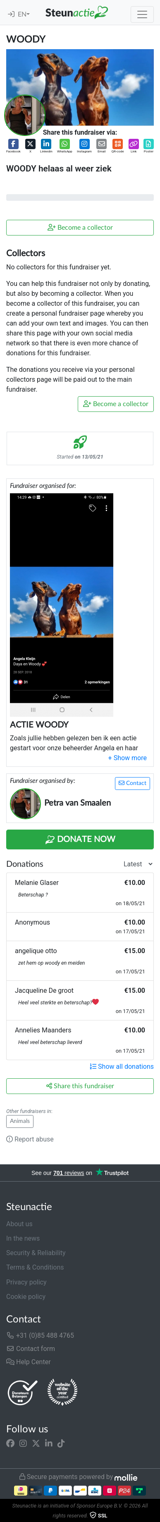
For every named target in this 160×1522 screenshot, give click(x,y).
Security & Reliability (35, 1253)
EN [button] (22, 14)
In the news (23, 1238)
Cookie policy (25, 1297)
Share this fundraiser (80, 1085)
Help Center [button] (28, 1362)
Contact (132, 783)
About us (19, 1224)
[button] (13, 146)
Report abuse (30, 1139)
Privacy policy (26, 1282)
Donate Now (80, 840)
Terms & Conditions (35, 1267)
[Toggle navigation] (142, 14)
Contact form (30, 1349)
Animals (20, 1121)
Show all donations (122, 1066)
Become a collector (80, 227)
